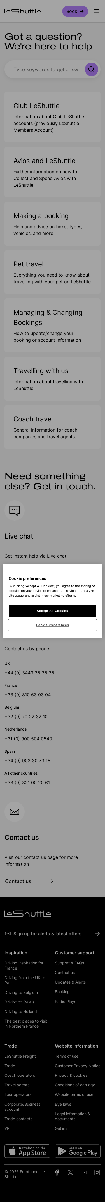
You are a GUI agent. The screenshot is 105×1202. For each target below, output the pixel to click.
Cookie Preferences (52, 625)
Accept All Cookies (52, 611)
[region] (52, 601)
